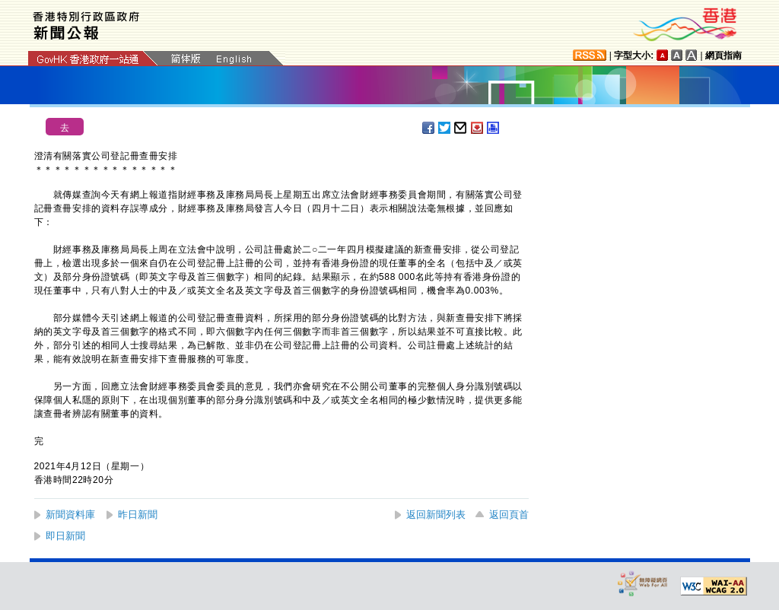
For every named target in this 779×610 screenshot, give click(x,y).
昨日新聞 (137, 514)
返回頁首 (509, 514)
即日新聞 (65, 536)
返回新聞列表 (436, 514)
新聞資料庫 (70, 514)
